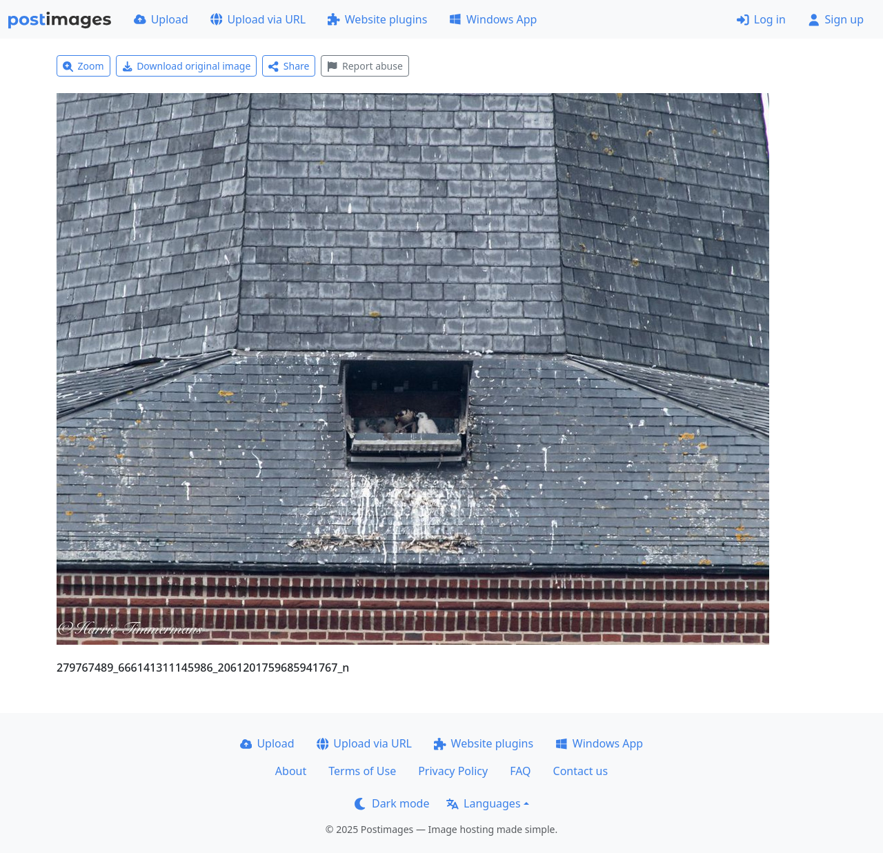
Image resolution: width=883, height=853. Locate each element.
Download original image (186, 65)
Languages (483, 803)
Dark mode (392, 803)
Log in (761, 19)
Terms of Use (362, 771)
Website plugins (377, 19)
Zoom (83, 65)
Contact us (580, 771)
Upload (161, 19)
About (290, 771)
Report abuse (364, 65)
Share (288, 65)
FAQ (520, 771)
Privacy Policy (453, 771)
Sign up (836, 19)
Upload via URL (258, 19)
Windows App (493, 19)
